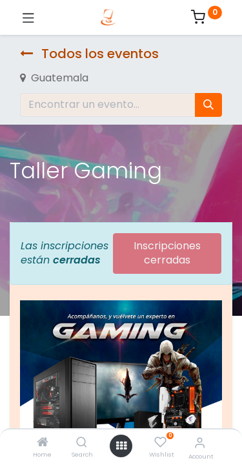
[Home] (42, 442)
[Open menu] (121, 445)
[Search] (82, 442)
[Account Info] (200, 442)
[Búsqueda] (208, 104)
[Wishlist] (160, 442)
